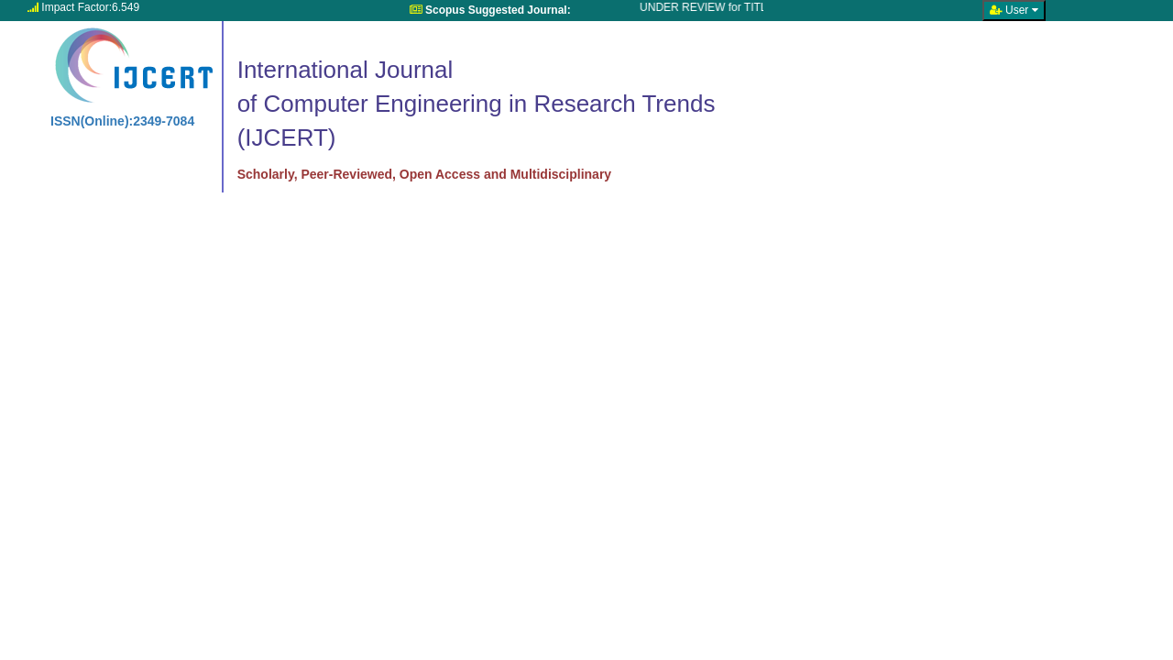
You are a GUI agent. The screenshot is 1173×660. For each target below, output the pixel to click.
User (1014, 10)
